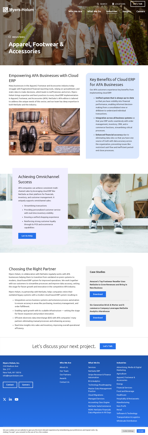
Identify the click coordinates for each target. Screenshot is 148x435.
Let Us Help (27, 236)
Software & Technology (127, 413)
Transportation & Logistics (128, 417)
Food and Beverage (125, 391)
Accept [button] (140, 431)
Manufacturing (123, 402)
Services (92, 367)
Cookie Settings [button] (128, 431)
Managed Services (96, 398)
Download (98, 294)
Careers (140, 11)
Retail (119, 410)
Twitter (4, 399)
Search (103, 4)
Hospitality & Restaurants (128, 398)
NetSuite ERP (94, 371)
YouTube (16, 399)
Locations (120, 4)
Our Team (64, 371)
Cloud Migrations (95, 395)
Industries (111, 11)
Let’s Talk (137, 4)
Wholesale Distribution (127, 421)
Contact (10, 385)
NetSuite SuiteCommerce (99, 406)
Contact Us (64, 382)
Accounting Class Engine (99, 402)
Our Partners (65, 374)
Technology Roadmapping (99, 385)
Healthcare (121, 395)
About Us (64, 367)
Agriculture (121, 374)
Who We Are (75, 11)
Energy (120, 384)
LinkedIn (10, 399)
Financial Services (124, 387)
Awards (63, 378)
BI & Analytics (94, 381)
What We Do (94, 11)
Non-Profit (121, 406)
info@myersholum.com (13, 375)
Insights (126, 11)
